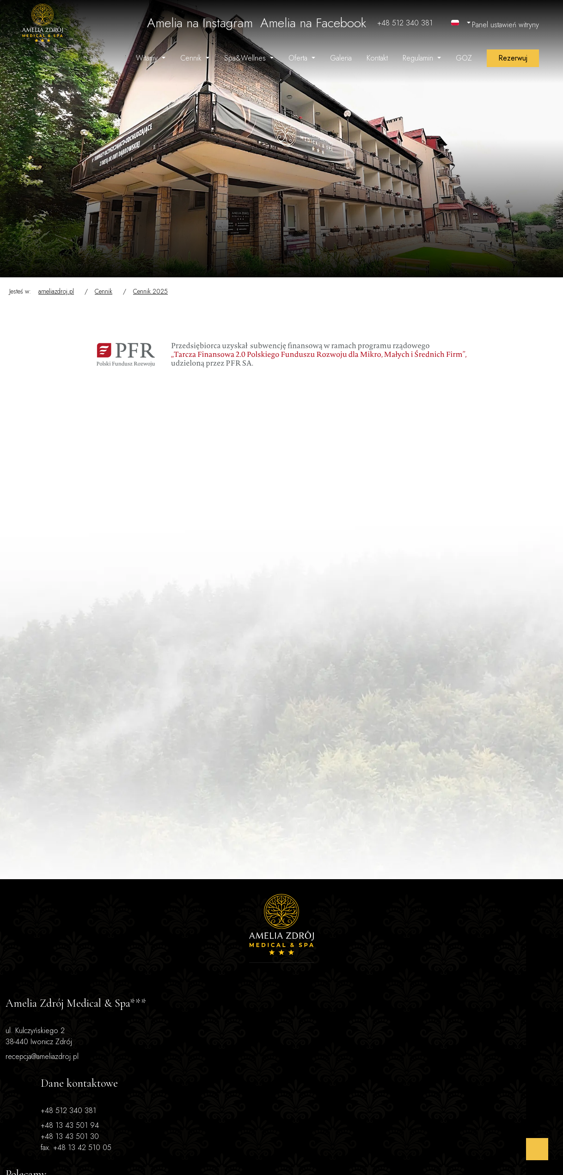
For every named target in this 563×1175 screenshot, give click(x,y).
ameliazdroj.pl (56, 291)
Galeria (341, 58)
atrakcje (407, 968)
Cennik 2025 (150, 291)
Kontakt (377, 58)
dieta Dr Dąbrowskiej (428, 957)
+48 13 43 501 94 (166, 953)
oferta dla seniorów (426, 935)
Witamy (148, 58)
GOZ (464, 58)
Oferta (299, 58)
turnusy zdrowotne (424, 946)
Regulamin (419, 58)
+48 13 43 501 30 (166, 964)
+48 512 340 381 (164, 938)
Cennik (192, 58)
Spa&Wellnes (246, 58)
